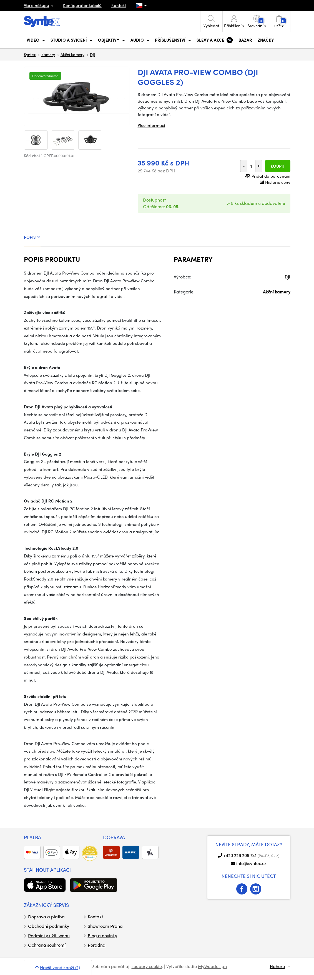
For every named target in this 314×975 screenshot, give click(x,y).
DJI (92, 54)
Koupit (278, 166)
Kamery (48, 54)
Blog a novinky (102, 935)
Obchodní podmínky (48, 926)
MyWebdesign (212, 966)
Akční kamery (72, 54)
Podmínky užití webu (49, 935)
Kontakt (118, 5)
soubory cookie (147, 966)
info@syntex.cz (251, 863)
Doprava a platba (46, 916)
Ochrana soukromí (47, 945)
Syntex (30, 54)
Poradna (96, 945)
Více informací (151, 125)
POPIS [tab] (32, 237)
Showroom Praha (105, 926)
